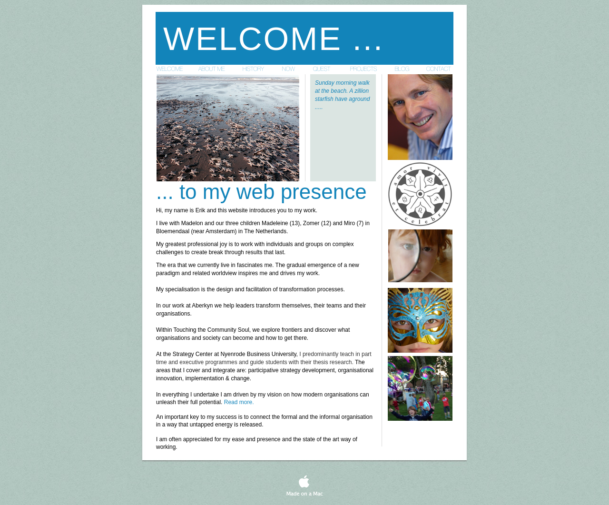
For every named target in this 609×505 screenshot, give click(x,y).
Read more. (239, 402)
